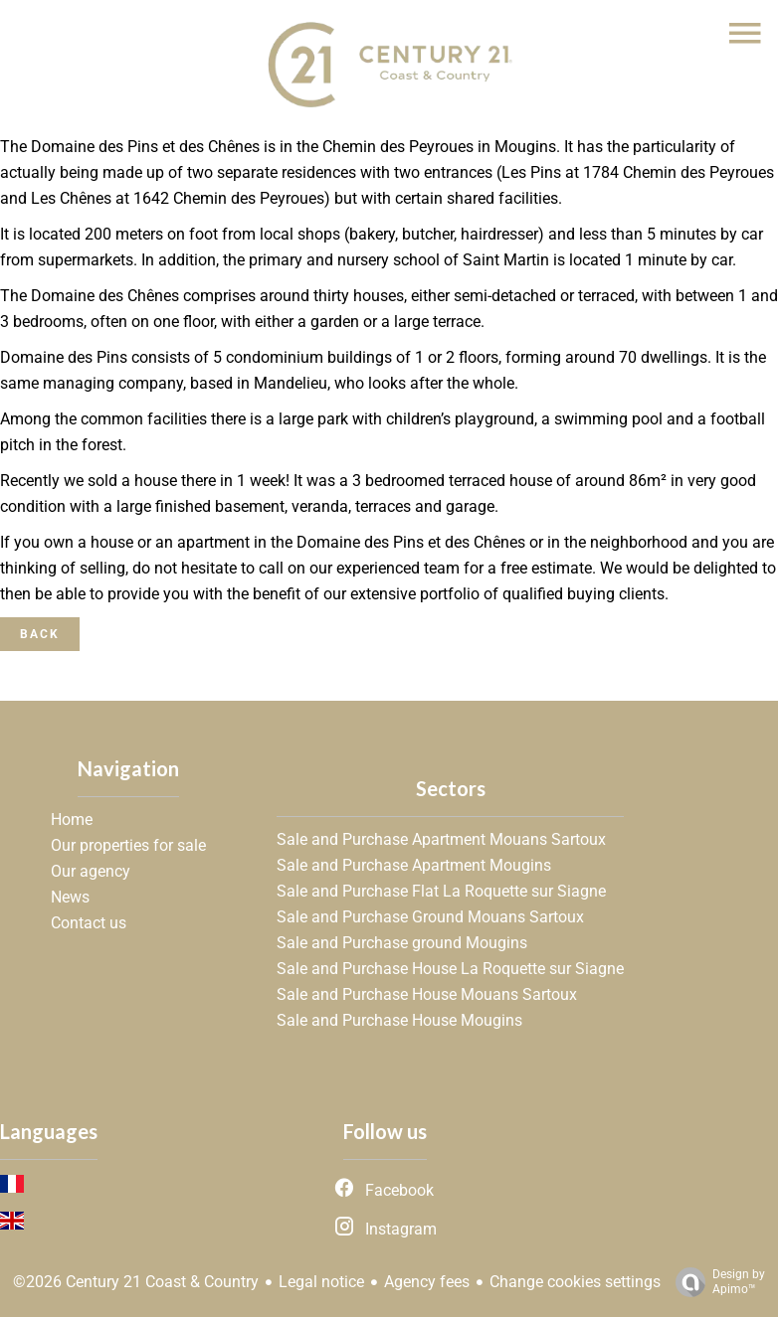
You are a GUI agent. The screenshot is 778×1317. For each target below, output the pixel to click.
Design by (715, 1282)
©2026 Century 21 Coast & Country (136, 1281)
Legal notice (321, 1281)
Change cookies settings (575, 1281)
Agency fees (427, 1281)
